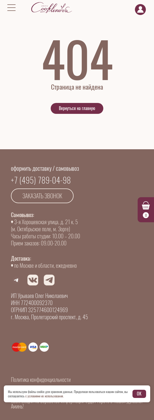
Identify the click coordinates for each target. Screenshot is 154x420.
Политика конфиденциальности (41, 379)
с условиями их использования (44, 396)
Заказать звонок (42, 196)
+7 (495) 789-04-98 (41, 180)
